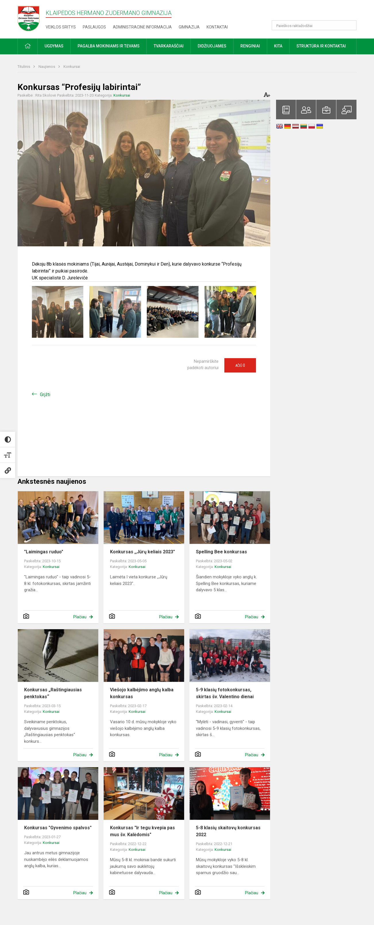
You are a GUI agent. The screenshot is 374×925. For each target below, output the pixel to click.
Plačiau (79, 617)
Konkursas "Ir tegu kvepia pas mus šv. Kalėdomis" (142, 831)
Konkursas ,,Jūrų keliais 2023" (142, 551)
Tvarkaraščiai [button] (169, 46)
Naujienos (47, 66)
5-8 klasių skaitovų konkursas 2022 (228, 831)
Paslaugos (94, 27)
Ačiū (240, 365)
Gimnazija (189, 27)
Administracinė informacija (142, 27)
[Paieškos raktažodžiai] (314, 25)
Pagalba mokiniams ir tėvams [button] (109, 46)
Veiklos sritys (61, 27)
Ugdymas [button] (54, 46)
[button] (317, 12)
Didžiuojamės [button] (212, 46)
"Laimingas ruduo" (43, 551)
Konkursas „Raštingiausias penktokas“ (53, 693)
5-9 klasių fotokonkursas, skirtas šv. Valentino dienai (225, 693)
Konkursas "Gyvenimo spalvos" (58, 827)
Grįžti (45, 394)
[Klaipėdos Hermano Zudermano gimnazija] (32, 18)
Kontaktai (217, 27)
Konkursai (71, 66)
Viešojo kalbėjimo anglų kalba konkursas (141, 693)
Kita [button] (278, 46)
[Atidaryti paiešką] (350, 25)
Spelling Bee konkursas (221, 551)
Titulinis (24, 66)
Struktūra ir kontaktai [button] (321, 46)
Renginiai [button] (250, 46)
